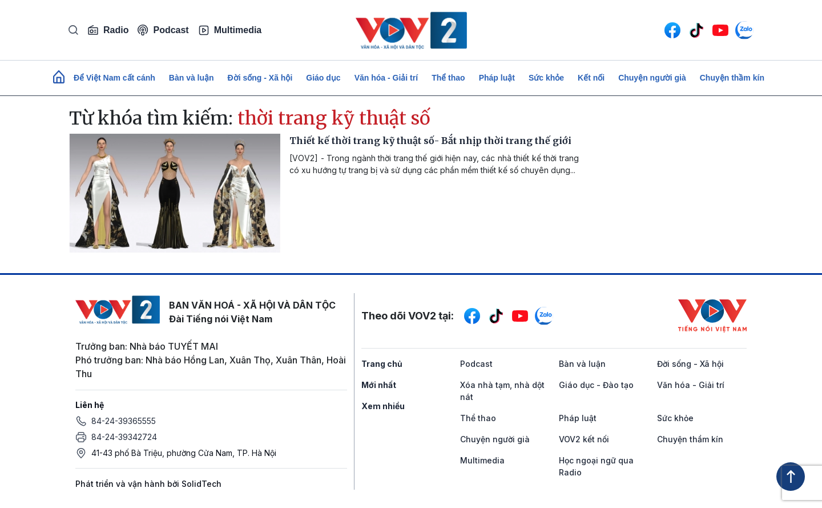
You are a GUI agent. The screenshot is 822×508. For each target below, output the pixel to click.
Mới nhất (378, 385)
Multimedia (230, 30)
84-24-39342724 (124, 437)
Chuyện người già (652, 77)
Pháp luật (497, 77)
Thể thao (448, 77)
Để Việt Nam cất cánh (114, 77)
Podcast (163, 30)
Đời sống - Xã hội (260, 77)
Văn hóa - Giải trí (386, 77)
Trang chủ (381, 364)
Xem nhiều (383, 406)
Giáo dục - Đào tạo (596, 385)
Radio (107, 30)
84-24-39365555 (123, 421)
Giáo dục (323, 77)
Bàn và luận (191, 77)
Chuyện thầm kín (732, 77)
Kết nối (591, 77)
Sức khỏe (546, 77)
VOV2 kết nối (584, 439)
